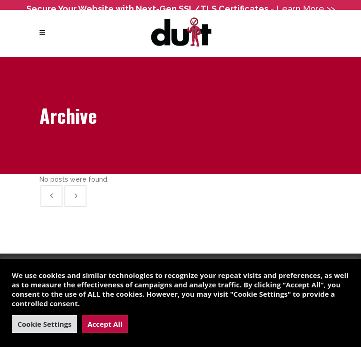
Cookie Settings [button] (44, 324)
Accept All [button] (104, 324)
